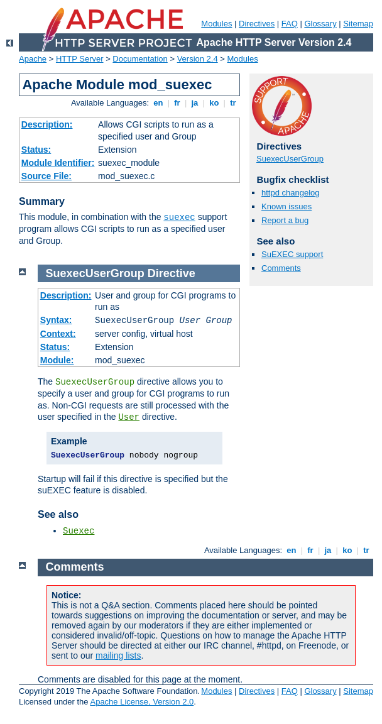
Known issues (286, 206)
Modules (216, 23)
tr (233, 102)
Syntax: (56, 320)
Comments (281, 268)
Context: (58, 334)
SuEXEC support (292, 254)
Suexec (78, 531)
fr (177, 102)
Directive (171, 273)
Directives (257, 23)
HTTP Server (80, 58)
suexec (179, 217)
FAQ (289, 23)
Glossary (320, 23)
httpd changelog (290, 192)
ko (214, 102)
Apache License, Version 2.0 (142, 701)
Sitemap (358, 23)
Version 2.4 (197, 58)
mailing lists (118, 655)
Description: (47, 124)
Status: (36, 150)
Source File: (46, 176)
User (128, 417)
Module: (57, 360)
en (158, 102)
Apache (32, 58)
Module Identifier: (58, 163)
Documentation (139, 58)
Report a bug (284, 220)
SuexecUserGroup (290, 158)
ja (194, 102)
